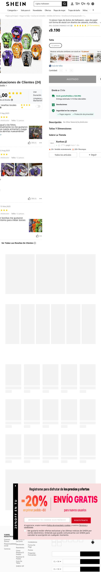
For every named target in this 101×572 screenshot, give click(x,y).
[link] (77, 3)
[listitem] (53, 57)
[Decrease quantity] (61, 70)
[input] (71, 519)
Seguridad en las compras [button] (66, 111)
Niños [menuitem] (85, 10)
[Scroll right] (93, 10)
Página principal (11, 16)
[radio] (55, 45)
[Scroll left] (90, 10)
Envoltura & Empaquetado (72, 16)
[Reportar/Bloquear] (40, 142)
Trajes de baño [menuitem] (74, 10)
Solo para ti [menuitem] (25, 10)
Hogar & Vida (24, 16)
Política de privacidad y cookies (83, 525)
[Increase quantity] (71, 70)
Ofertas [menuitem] (48, 10)
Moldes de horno (53, 16)
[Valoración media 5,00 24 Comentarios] (87, 25)
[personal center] (72, 3)
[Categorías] (13, 10)
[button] (48, 3)
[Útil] (29, 142)
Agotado (73, 79)
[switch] (38, 106)
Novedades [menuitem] (37, 10)
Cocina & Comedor (38, 16)
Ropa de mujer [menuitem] (59, 10)
